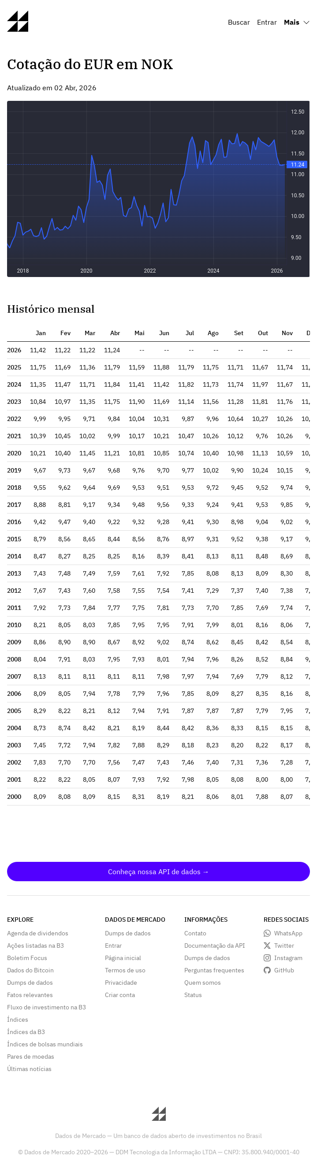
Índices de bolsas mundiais (45, 1044)
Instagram (288, 958)
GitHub (284, 970)
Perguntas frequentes (214, 970)
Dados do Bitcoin (30, 970)
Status (193, 995)
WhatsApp (288, 933)
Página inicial (123, 958)
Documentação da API (214, 945)
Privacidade (121, 982)
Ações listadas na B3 (35, 945)
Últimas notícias (29, 1069)
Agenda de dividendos (37, 933)
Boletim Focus (27, 958)
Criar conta (120, 995)
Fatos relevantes (30, 995)
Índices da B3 (26, 1032)
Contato (195, 933)
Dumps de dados (30, 982)
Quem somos (202, 982)
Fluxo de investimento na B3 (46, 1007)
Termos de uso (125, 970)
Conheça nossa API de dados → (158, 871)
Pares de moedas (30, 1056)
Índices (17, 1019)
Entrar (267, 22)
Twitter (284, 945)
